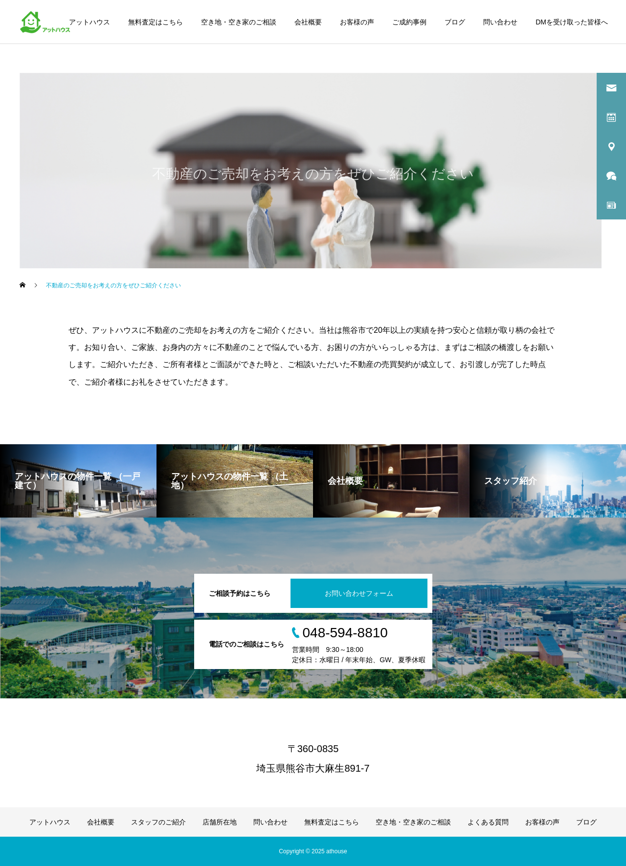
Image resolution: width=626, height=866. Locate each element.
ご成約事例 (409, 22)
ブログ (455, 22)
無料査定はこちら (155, 22)
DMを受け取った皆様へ (572, 22)
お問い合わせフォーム (359, 593)
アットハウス (89, 22)
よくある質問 (488, 822)
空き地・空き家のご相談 (238, 22)
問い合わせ (500, 22)
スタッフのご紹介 (158, 822)
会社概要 (308, 22)
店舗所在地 (219, 822)
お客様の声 (357, 22)
